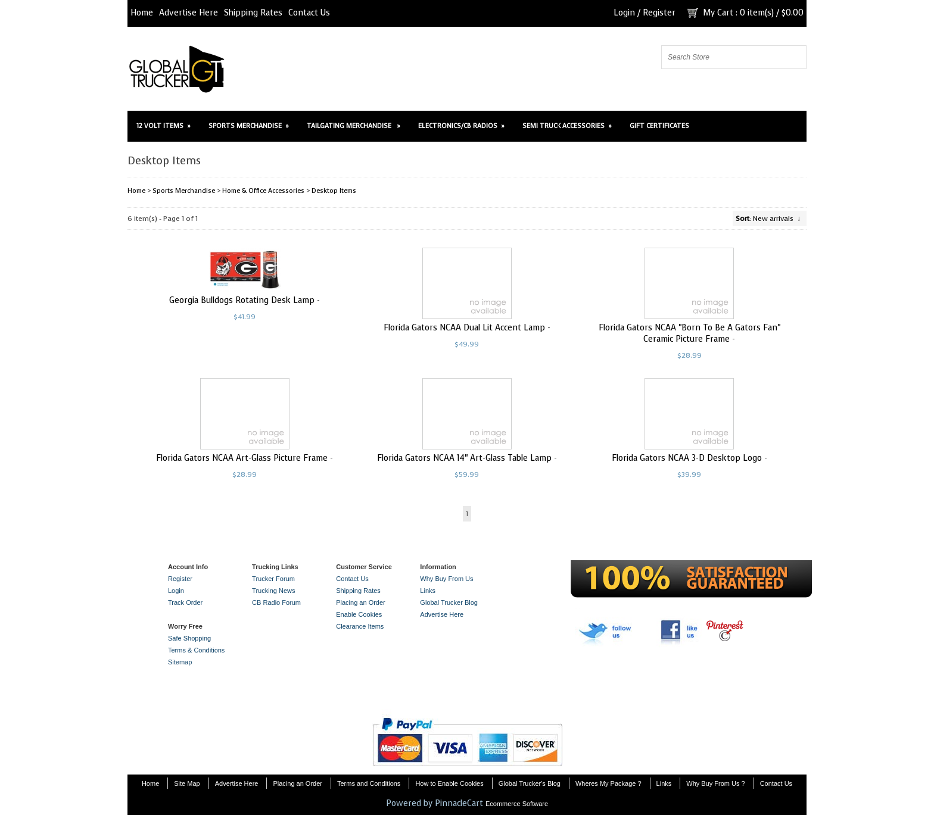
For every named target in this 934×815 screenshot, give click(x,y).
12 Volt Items (163, 125)
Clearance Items (360, 626)
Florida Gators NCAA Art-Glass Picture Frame (242, 458)
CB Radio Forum (276, 602)
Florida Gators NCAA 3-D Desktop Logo (687, 458)
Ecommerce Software (516, 803)
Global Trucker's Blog (530, 783)
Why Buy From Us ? (715, 783)
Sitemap (180, 662)
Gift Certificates (659, 125)
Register (659, 12)
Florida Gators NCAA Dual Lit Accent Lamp (464, 327)
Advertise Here (188, 12)
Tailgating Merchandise (353, 125)
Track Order (185, 602)
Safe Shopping (189, 638)
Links (427, 590)
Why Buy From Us (446, 578)
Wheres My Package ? (608, 783)
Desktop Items (334, 190)
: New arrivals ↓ (768, 218)
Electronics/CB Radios (461, 125)
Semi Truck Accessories (567, 125)
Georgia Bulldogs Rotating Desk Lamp (242, 300)
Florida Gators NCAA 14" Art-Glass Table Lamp (464, 458)
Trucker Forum (273, 578)
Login (624, 12)
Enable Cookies (359, 614)
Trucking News (273, 590)
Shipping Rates (253, 12)
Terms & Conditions (196, 650)
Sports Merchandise (248, 125)
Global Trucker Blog (449, 602)
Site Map (187, 783)
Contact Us (309, 12)
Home (141, 12)
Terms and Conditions (368, 783)
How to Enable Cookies (449, 783)
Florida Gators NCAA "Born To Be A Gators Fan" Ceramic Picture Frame (689, 333)
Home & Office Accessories (263, 190)
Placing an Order (360, 602)
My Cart (718, 12)
